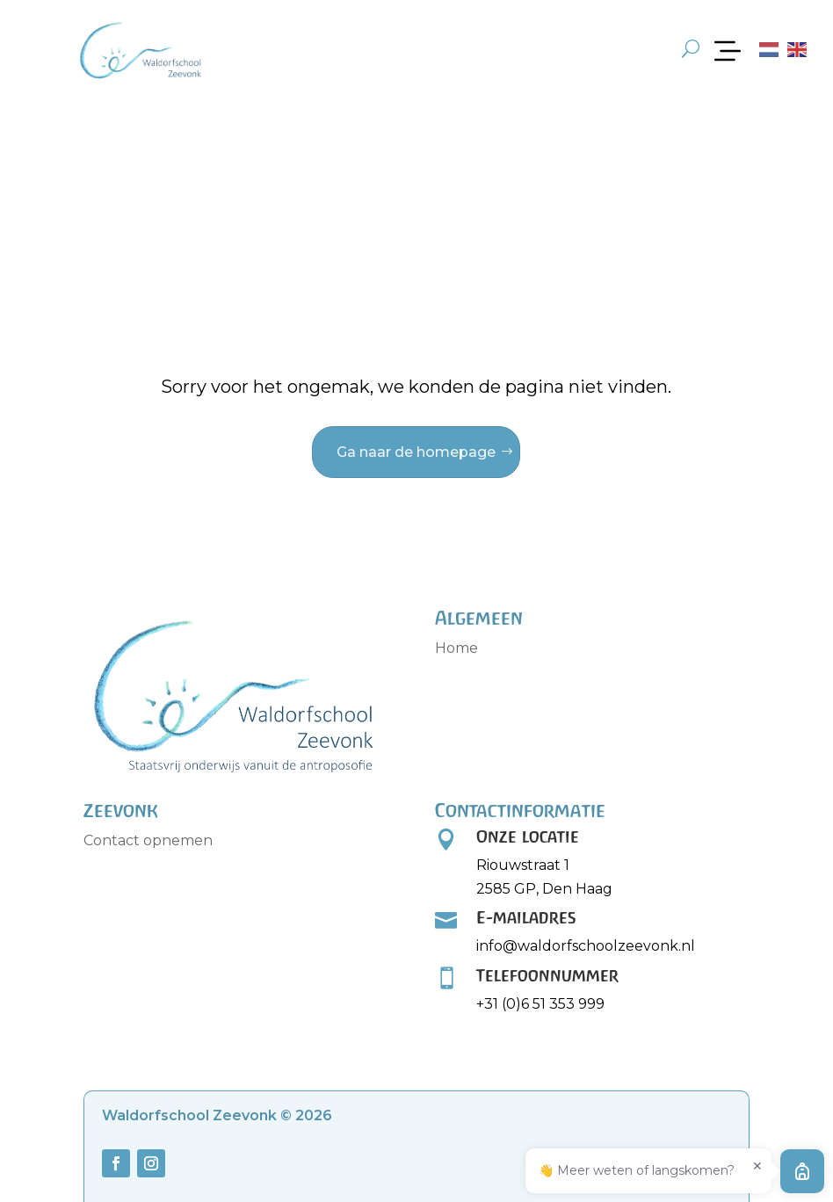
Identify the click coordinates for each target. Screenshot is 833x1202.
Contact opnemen (148, 840)
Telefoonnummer (547, 975)
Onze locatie (527, 836)
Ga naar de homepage (416, 452)
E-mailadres (526, 917)
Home (456, 648)
